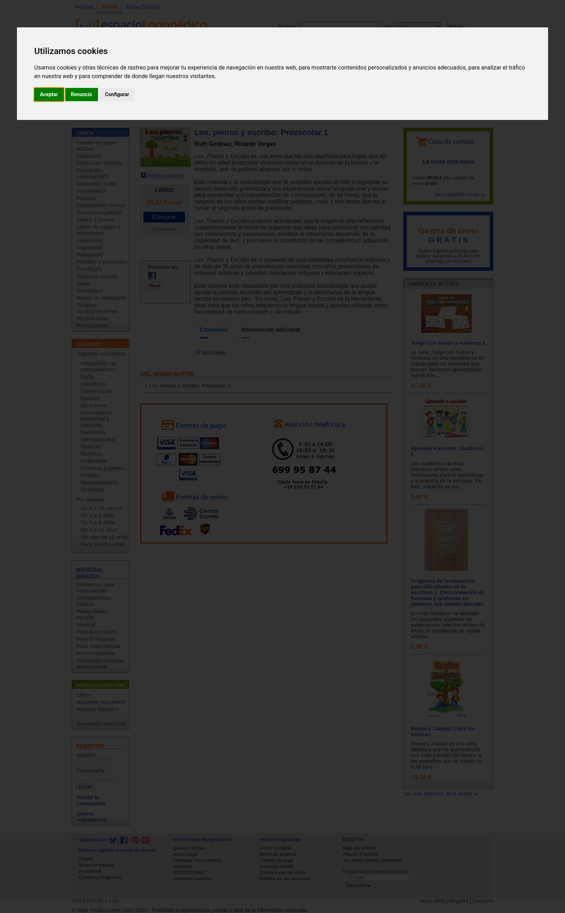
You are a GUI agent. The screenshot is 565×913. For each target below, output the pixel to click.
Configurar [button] (117, 94)
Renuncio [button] (81, 94)
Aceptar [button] (49, 94)
